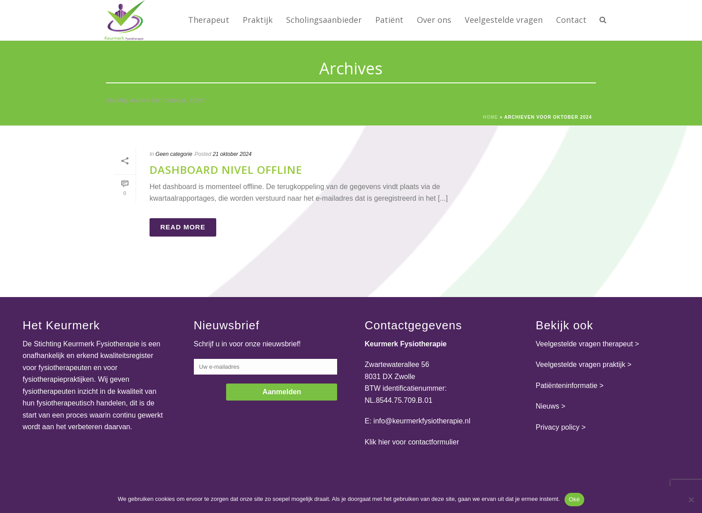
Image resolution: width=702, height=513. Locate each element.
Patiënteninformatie (567, 385)
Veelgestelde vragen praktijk (580, 364)
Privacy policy (558, 427)
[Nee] (690, 499)
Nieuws (547, 406)
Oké (574, 499)
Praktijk (258, 19)
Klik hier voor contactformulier (412, 442)
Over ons (434, 19)
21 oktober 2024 (232, 154)
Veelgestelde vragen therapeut (584, 344)
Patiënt (389, 19)
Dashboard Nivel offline (226, 169)
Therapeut (208, 19)
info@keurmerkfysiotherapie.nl (421, 421)
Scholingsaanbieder (324, 19)
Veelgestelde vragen (504, 19)
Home (490, 117)
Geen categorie (173, 154)
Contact (571, 19)
